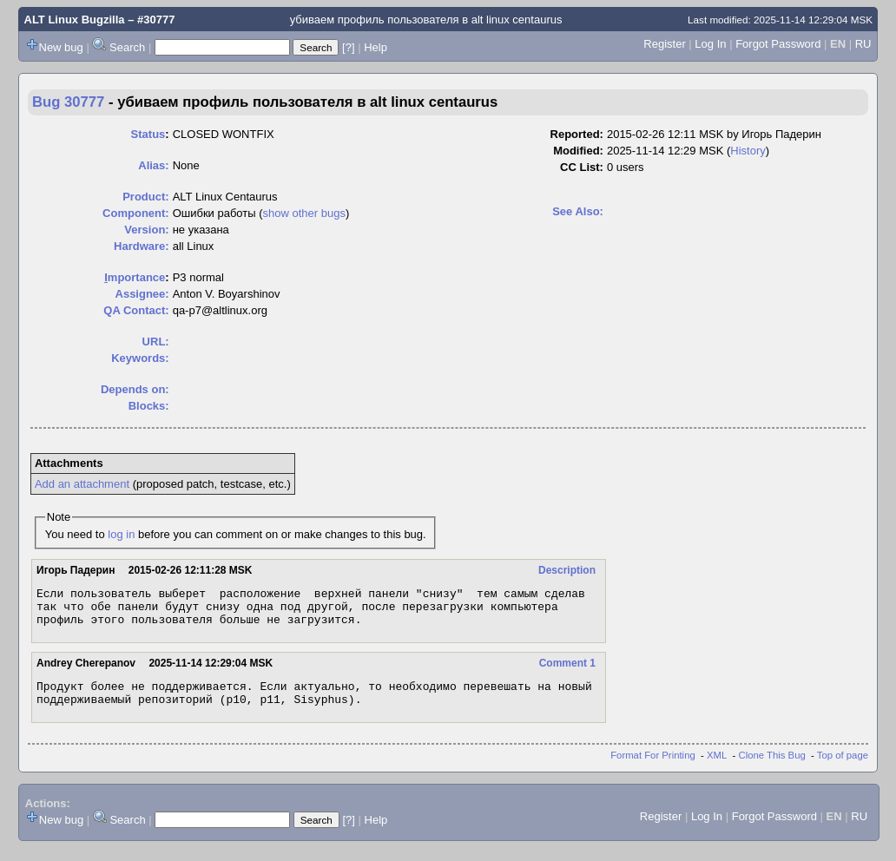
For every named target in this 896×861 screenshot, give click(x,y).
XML (717, 768)
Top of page (842, 768)
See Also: (577, 211)
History (747, 150)
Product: (145, 196)
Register (664, 43)
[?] (348, 47)
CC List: (581, 167)
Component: (135, 213)
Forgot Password (777, 43)
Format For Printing (652, 768)
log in (121, 534)
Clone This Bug (772, 768)
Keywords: (139, 358)
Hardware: (141, 246)
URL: (155, 341)
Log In (710, 43)
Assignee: (142, 293)
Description (567, 570)
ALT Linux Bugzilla (74, 19)
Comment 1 (567, 671)
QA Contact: (135, 310)
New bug (61, 47)
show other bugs (304, 213)
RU (863, 43)
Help (375, 47)
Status (148, 134)
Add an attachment (82, 483)
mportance (134, 277)
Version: (146, 229)
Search (127, 47)
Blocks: (148, 405)
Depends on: (135, 389)
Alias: (153, 165)
